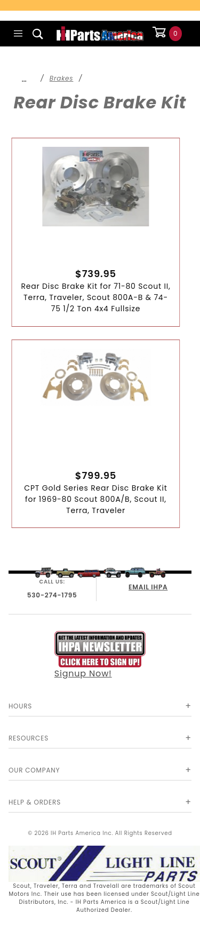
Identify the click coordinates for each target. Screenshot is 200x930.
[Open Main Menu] (18, 33)
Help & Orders (35, 802)
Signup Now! (100, 655)
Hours (20, 706)
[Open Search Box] (38, 33)
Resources (29, 738)
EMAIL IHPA (148, 587)
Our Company (34, 770)
